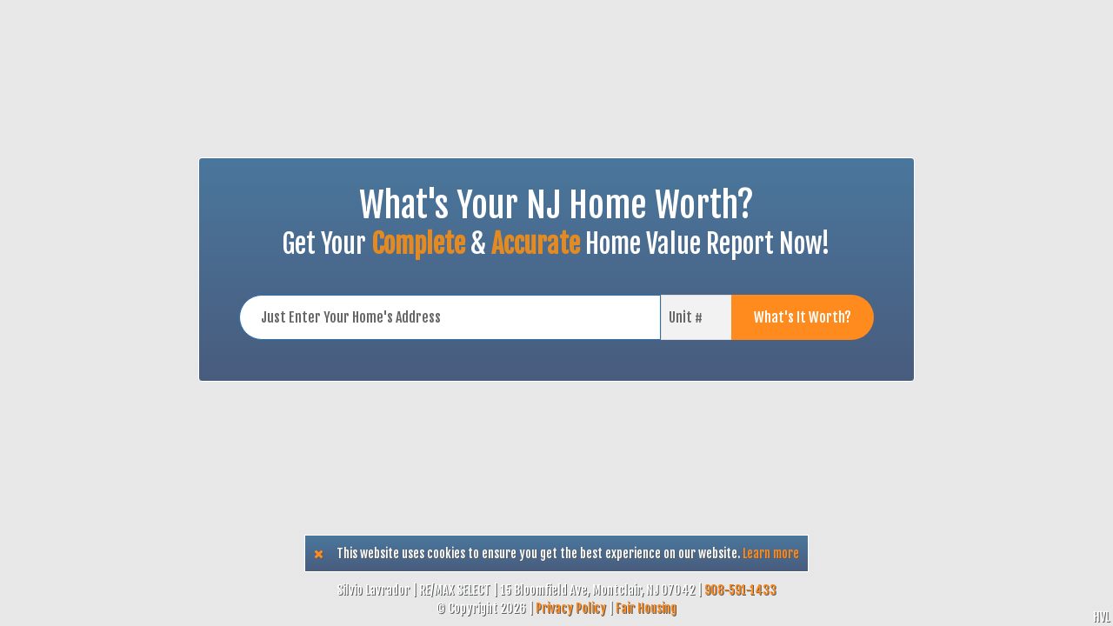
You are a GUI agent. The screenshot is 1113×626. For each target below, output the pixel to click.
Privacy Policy (571, 608)
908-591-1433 (740, 590)
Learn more (771, 553)
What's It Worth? (802, 317)
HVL (1101, 616)
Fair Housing (646, 608)
